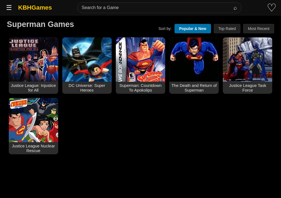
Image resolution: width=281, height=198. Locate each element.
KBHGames (35, 7)
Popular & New (192, 28)
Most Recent (258, 28)
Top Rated (227, 28)
